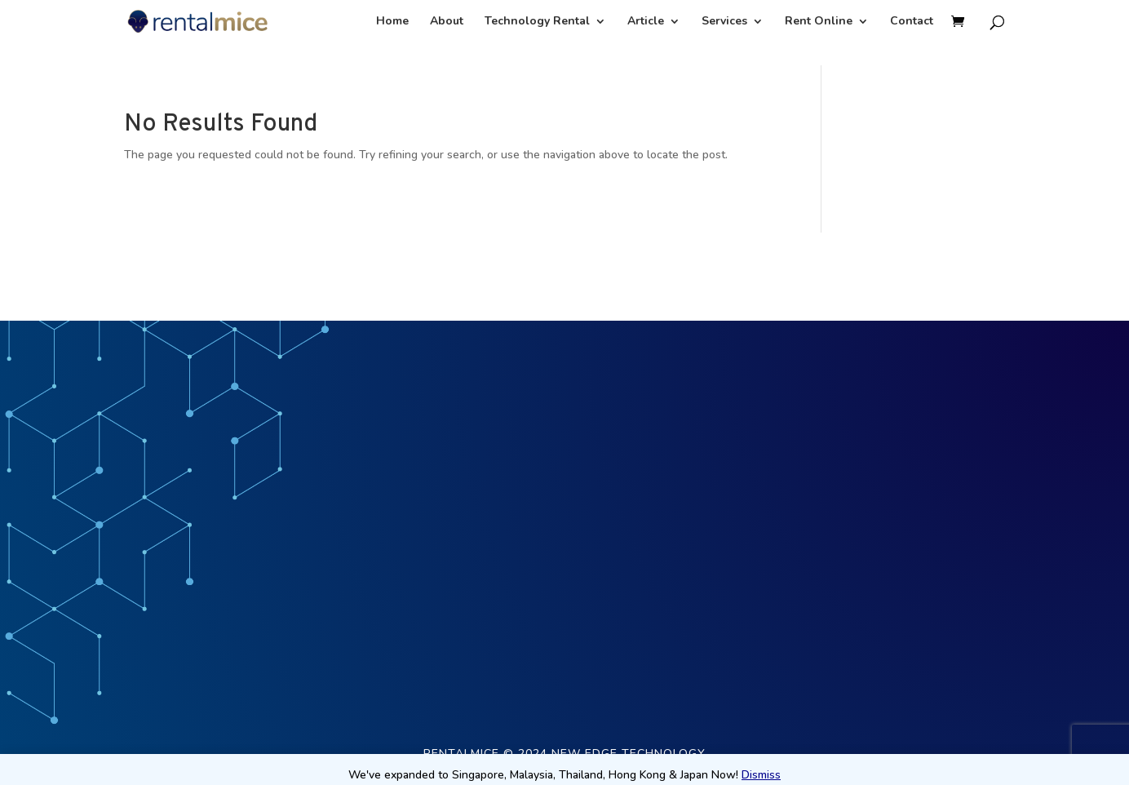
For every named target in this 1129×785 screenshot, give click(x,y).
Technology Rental (537, 22)
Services (724, 22)
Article (645, 22)
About (446, 22)
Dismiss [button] (761, 775)
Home (392, 22)
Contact (911, 22)
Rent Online (818, 22)
